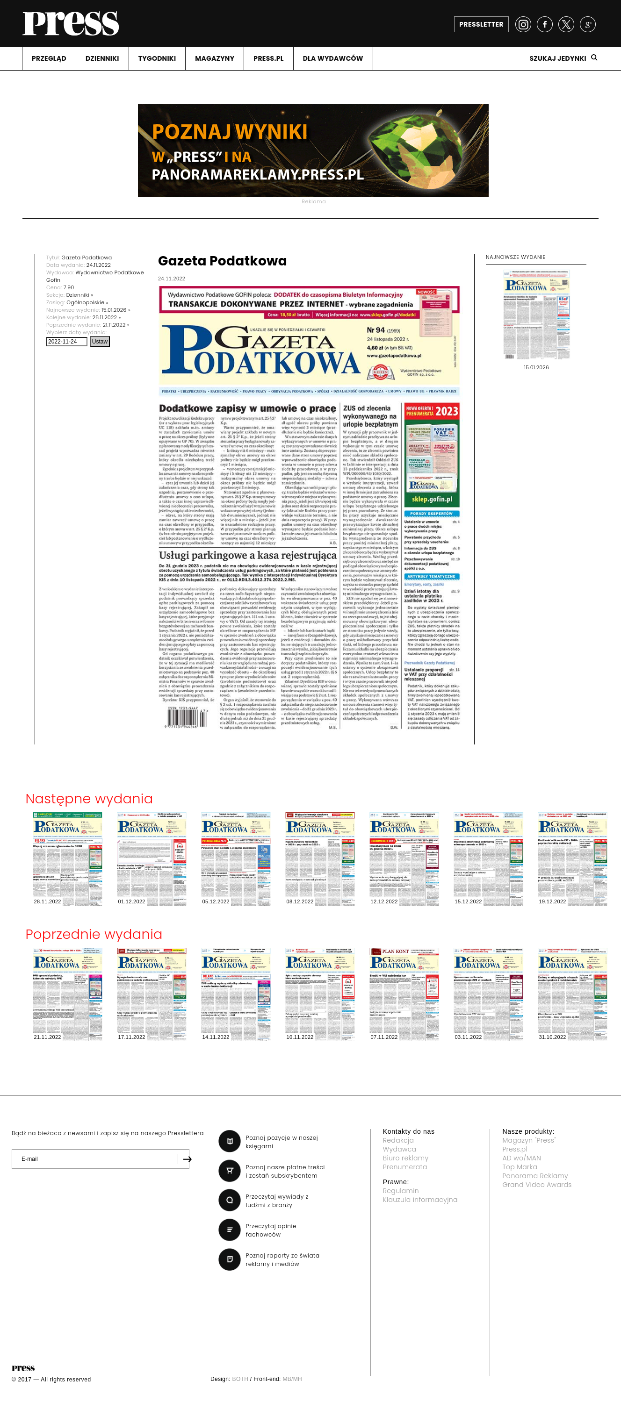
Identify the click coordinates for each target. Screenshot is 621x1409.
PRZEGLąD (49, 58)
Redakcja (398, 1140)
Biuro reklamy (406, 1158)
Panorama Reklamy (535, 1175)
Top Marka (519, 1167)
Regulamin (401, 1190)
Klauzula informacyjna (420, 1199)
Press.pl (514, 1149)
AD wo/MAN (521, 1158)
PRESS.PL (268, 58)
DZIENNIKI (102, 58)
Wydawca (400, 1149)
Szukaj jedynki (557, 58)
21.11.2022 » (116, 325)
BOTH (240, 1379)
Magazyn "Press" (529, 1140)
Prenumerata (405, 1167)
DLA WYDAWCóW (333, 58)
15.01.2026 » (115, 310)
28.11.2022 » (107, 317)
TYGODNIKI (157, 58)
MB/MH (292, 1379)
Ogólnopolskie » (87, 302)
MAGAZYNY (214, 58)
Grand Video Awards (536, 1184)
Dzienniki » (80, 295)
